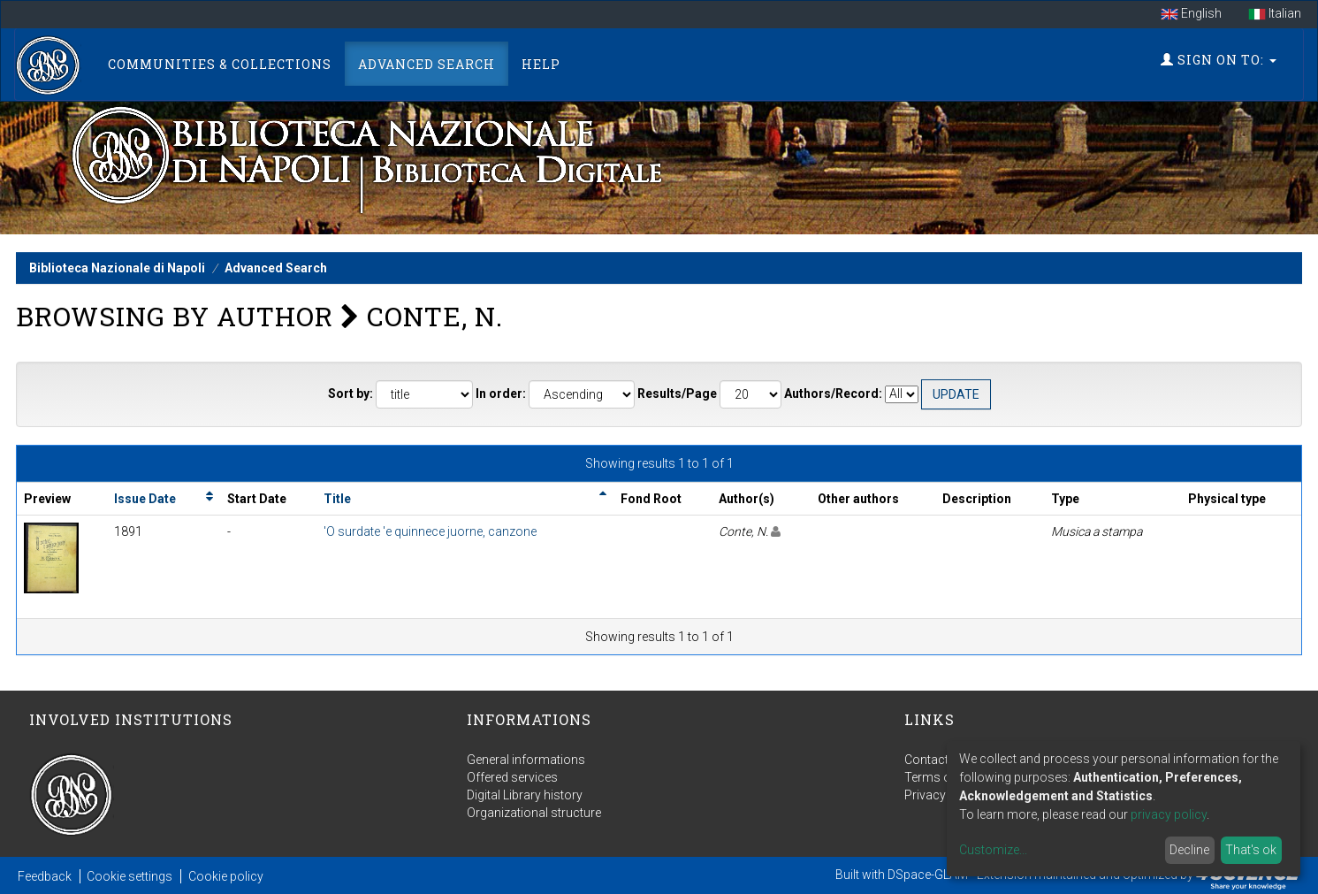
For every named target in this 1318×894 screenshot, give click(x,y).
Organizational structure (534, 813)
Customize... (993, 850)
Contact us (934, 760)
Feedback (45, 876)
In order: (501, 393)
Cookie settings (129, 876)
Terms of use (941, 777)
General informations (526, 760)
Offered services (512, 777)
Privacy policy (943, 795)
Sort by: (350, 393)
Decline (1189, 850)
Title (337, 499)
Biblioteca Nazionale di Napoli (117, 268)
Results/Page (677, 393)
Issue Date (145, 499)
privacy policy (1169, 814)
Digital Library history (525, 795)
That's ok (1250, 850)
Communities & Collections (219, 64)
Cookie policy (225, 876)
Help (541, 64)
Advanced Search (426, 64)
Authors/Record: (833, 393)
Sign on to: (1218, 59)
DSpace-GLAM (928, 874)
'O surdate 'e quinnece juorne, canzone (430, 531)
